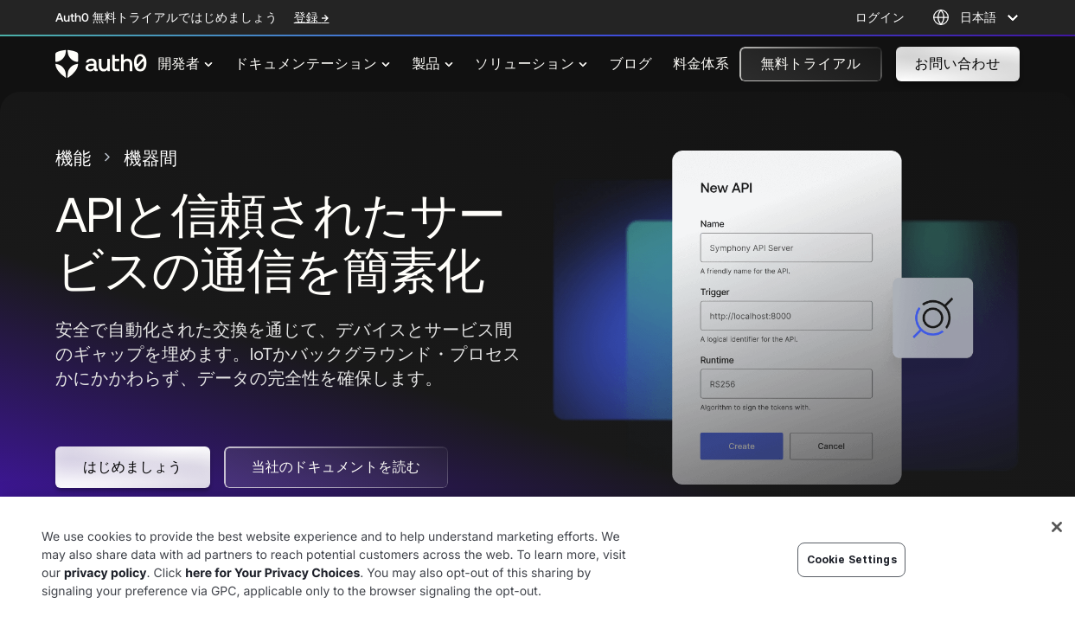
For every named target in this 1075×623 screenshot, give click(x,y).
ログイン (880, 17)
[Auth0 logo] (101, 64)
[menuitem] (185, 64)
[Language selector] (976, 17)
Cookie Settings (852, 583)
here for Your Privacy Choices (272, 597)
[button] (810, 64)
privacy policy (105, 597)
